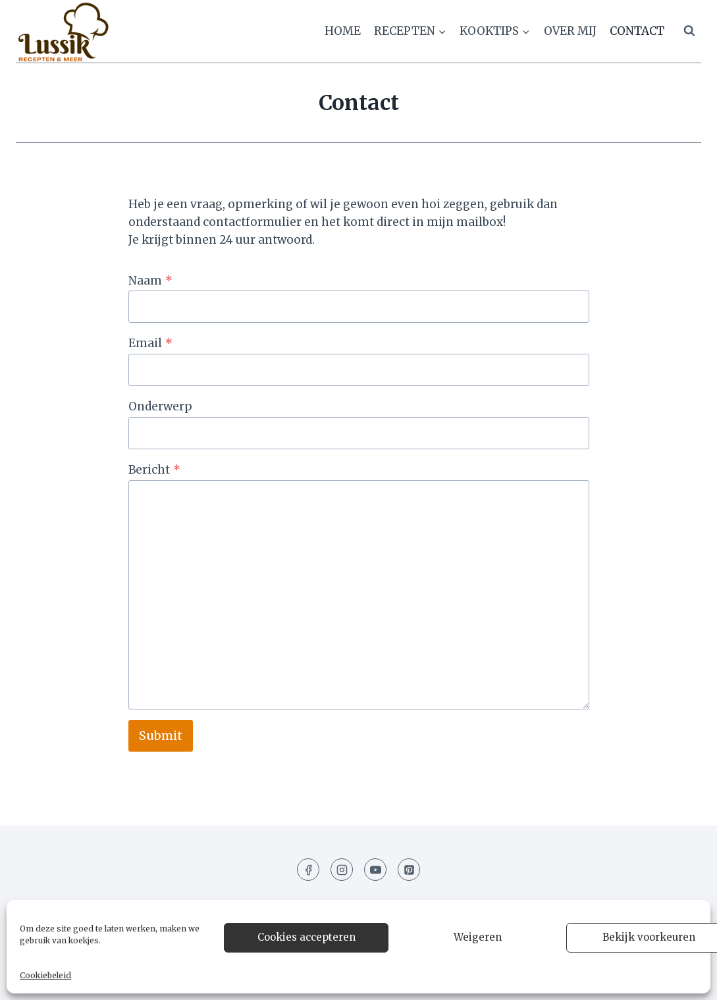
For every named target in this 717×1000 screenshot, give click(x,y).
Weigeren (478, 937)
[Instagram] (342, 869)
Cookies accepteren (306, 937)
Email (150, 343)
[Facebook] (308, 869)
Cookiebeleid (45, 975)
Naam (150, 280)
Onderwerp (160, 406)
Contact (637, 31)
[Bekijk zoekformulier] (689, 31)
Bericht (154, 469)
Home (343, 31)
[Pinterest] (409, 869)
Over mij (570, 31)
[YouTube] (375, 869)
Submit (160, 735)
